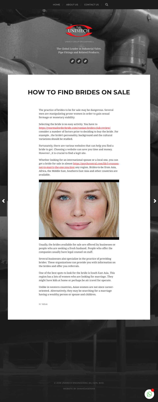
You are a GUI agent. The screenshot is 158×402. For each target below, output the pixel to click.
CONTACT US (91, 4)
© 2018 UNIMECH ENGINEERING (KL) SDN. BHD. (79, 383)
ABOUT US (72, 4)
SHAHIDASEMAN (86, 388)
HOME (56, 4)
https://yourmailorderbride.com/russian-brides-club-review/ (74, 127)
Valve (45, 304)
